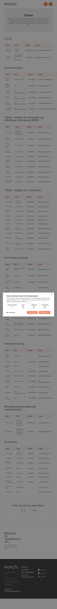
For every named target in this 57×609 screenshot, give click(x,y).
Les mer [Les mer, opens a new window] (29, 301)
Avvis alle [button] (32, 312)
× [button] (51, 294)
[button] (11, 312)
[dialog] (28, 304)
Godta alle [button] (44, 312)
